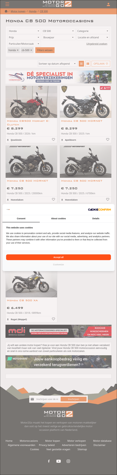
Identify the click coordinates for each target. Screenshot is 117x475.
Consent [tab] (21, 218)
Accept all (58, 257)
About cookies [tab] (58, 218)
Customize (58, 264)
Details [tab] (95, 218)
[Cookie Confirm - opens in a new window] (99, 209)
